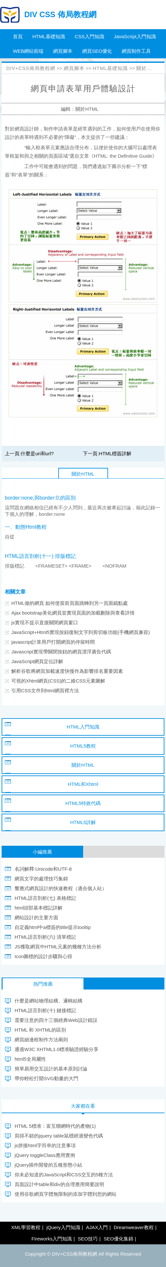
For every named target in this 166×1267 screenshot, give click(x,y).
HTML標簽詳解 (115, 453)
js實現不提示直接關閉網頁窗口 (44, 622)
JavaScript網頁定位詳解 (37, 661)
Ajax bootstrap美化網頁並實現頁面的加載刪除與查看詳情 (73, 613)
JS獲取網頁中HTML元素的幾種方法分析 (58, 946)
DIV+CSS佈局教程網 (30, 68)
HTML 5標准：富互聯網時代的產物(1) (55, 1126)
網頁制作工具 (136, 51)
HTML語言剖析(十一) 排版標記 (40, 556)
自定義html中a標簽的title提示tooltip (53, 927)
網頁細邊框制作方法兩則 (41, 1039)
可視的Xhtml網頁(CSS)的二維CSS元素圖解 (58, 681)
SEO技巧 (88, 1238)
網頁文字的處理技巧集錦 (41, 878)
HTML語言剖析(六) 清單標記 (45, 937)
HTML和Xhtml (83, 784)
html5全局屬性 (30, 1059)
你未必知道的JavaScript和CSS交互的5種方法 (64, 1174)
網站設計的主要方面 (36, 917)
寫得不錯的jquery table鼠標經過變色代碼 (59, 1135)
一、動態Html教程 (26, 527)
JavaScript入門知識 (135, 36)
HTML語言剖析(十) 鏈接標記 (45, 1010)
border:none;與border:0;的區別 (40, 498)
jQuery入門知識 (63, 1227)
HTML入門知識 (83, 727)
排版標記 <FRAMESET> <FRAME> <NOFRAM (65, 566)
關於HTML (148, 68)
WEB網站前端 (28, 51)
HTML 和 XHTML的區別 (40, 1030)
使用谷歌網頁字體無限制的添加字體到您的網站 (65, 1194)
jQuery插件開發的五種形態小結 (48, 1165)
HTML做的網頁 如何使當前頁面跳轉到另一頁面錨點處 (69, 603)
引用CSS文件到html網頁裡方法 (45, 690)
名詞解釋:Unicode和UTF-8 (43, 869)
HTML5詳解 (83, 822)
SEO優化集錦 (118, 1238)
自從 (10, 536)
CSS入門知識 (89, 36)
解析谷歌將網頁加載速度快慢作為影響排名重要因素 (67, 671)
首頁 (18, 36)
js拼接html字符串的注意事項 (45, 1145)
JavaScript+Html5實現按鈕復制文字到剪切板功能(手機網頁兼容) (80, 632)
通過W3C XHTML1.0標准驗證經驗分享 (56, 1049)
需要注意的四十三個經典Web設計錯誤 (56, 1020)
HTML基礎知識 (48, 36)
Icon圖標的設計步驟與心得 (43, 956)
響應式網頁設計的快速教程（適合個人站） (61, 888)
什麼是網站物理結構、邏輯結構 (49, 1000)
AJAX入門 (97, 1227)
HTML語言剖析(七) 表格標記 (45, 898)
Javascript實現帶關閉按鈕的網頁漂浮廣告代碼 (61, 651)
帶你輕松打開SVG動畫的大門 (46, 1078)
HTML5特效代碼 (83, 803)
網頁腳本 (62, 51)
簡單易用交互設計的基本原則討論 (51, 1068)
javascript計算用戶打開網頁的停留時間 (53, 642)
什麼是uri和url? (37, 453)
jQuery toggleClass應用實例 (45, 1155)
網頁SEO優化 (97, 51)
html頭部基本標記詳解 (38, 908)
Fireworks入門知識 (51, 1238)
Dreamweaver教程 (133, 1227)
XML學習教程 (25, 1227)
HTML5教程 (83, 746)
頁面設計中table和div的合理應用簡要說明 (59, 1184)
